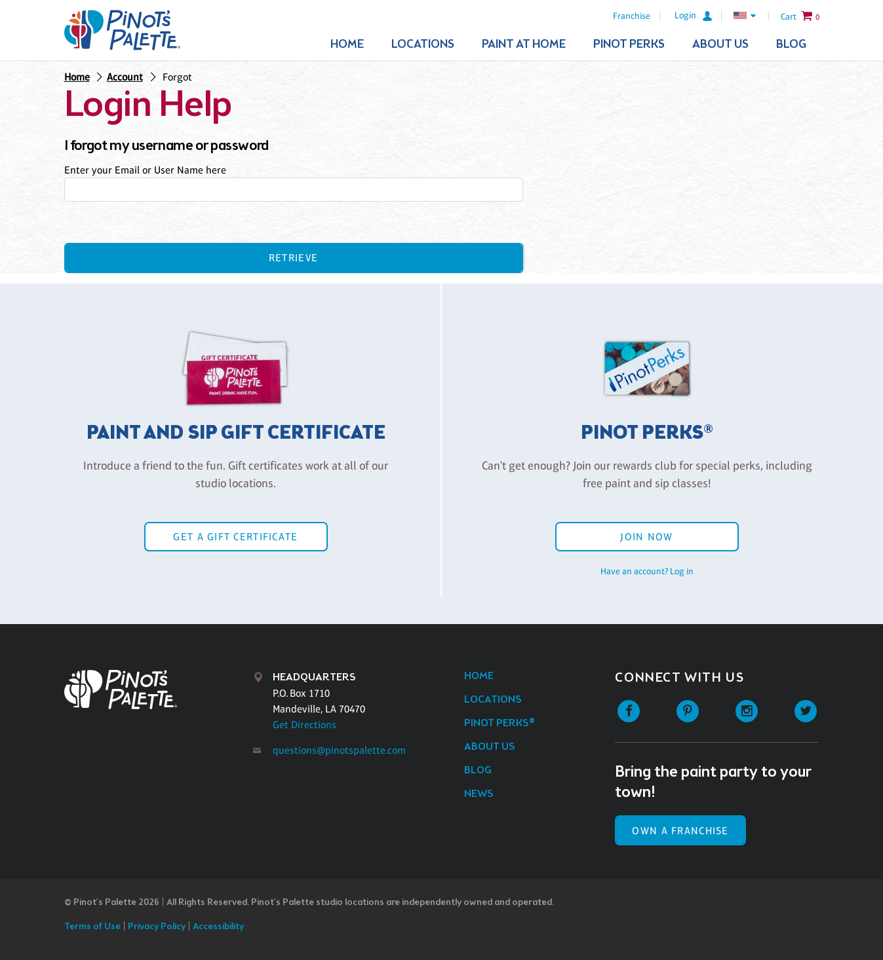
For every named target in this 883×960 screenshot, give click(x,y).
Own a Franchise (680, 830)
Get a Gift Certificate (235, 536)
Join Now (646, 536)
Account (125, 77)
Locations (422, 44)
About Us (720, 44)
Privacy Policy (157, 927)
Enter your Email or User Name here (145, 170)
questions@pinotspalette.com (339, 750)
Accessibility (218, 927)
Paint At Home (524, 44)
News (479, 794)
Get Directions (304, 724)
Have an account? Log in (647, 571)
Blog (791, 44)
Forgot (177, 77)
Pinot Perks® (499, 723)
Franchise (631, 15)
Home (347, 44)
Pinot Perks (629, 44)
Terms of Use (92, 927)
